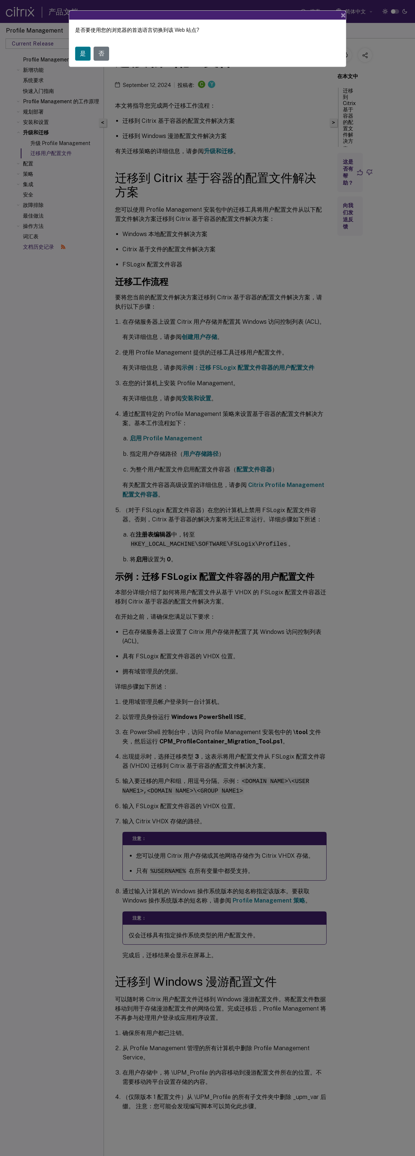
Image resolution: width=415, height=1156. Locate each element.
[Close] (343, 15)
